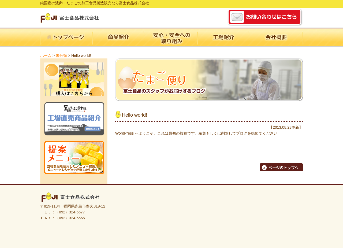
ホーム (66, 38)
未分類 (61, 55)
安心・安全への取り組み (171, 38)
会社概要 (276, 38)
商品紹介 (119, 38)
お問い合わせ (265, 17)
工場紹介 (224, 38)
